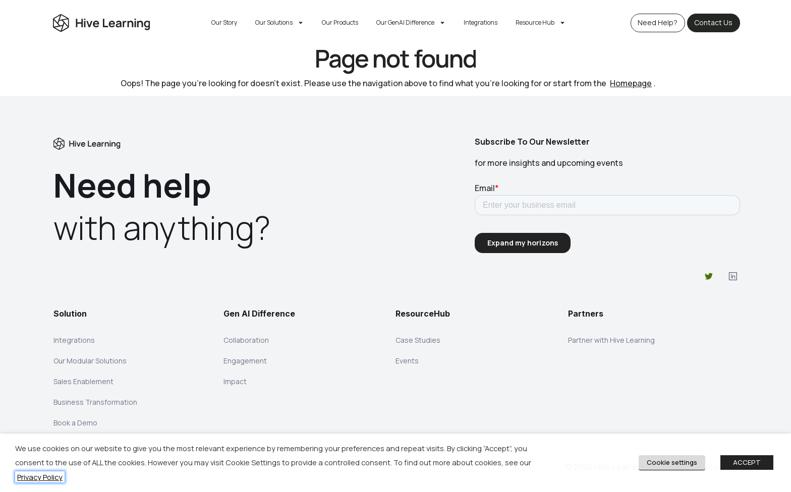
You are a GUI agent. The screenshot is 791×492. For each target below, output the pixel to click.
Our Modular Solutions (90, 361)
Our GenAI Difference (410, 23)
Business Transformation (95, 404)
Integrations (480, 22)
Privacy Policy (40, 477)
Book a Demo (75, 425)
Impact (235, 383)
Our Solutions (279, 23)
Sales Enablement (83, 383)
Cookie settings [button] (672, 462)
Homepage (631, 83)
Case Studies (418, 340)
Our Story (224, 22)
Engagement (245, 361)
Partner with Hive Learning (611, 340)
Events (407, 361)
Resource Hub (541, 23)
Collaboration (246, 340)
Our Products (340, 22)
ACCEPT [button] (747, 462)
